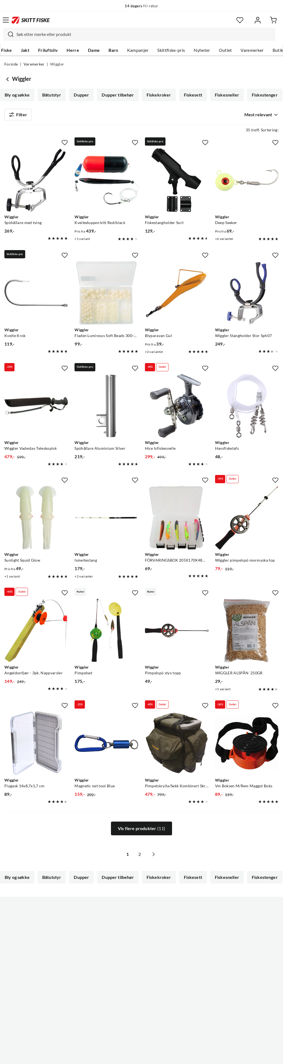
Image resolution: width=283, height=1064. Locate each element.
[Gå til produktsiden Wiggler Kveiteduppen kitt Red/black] (106, 182)
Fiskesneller (227, 94)
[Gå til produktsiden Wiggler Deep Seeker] (247, 182)
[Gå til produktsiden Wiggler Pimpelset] (106, 633)
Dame (94, 50)
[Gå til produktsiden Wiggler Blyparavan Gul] (176, 295)
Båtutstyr (51, 94)
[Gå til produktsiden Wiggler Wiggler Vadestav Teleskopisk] (36, 408)
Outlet (225, 50)
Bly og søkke (17, 94)
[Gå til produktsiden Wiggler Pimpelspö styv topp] (176, 633)
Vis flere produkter (141, 831)
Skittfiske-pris (171, 50)
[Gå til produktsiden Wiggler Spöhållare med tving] (36, 182)
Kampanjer (138, 50)
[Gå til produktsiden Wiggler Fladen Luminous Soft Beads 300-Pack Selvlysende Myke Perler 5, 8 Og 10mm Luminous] (106, 295)
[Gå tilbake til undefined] (8, 79)
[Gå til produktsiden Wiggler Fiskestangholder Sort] (176, 182)
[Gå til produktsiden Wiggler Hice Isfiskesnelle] (176, 408)
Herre (73, 50)
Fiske (6, 50)
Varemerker (252, 50)
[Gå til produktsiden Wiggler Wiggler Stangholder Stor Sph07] (247, 295)
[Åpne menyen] (6, 20)
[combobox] (139, 34)
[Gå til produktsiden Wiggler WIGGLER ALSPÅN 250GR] (247, 633)
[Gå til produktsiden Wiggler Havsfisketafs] (247, 408)
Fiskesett (193, 94)
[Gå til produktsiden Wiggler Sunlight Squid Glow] (36, 520)
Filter (18, 115)
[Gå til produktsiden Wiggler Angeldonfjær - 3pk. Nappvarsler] (36, 633)
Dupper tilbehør (118, 94)
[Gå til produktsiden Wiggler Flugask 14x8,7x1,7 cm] (36, 745)
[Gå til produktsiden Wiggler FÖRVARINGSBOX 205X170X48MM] (176, 520)
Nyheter (202, 50)
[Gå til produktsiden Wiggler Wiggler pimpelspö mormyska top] (247, 520)
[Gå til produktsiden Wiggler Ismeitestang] (106, 520)
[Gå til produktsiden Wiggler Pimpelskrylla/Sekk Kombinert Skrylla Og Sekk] (176, 745)
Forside (11, 64)
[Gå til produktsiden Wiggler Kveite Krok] (36, 295)
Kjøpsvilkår (153, 1055)
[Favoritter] (239, 20)
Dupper (81, 94)
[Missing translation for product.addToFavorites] (64, 144)
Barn (113, 50)
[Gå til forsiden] (31, 20)
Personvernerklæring (120, 1055)
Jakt (25, 50)
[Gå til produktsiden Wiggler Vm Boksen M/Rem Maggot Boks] (247, 745)
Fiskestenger (265, 94)
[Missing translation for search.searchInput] (8, 34)
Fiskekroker (159, 94)
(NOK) (141, 1032)
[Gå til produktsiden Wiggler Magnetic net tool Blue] (106, 745)
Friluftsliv (48, 50)
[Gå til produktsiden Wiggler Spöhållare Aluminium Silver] (106, 408)
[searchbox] (144, 34)
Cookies (175, 1055)
